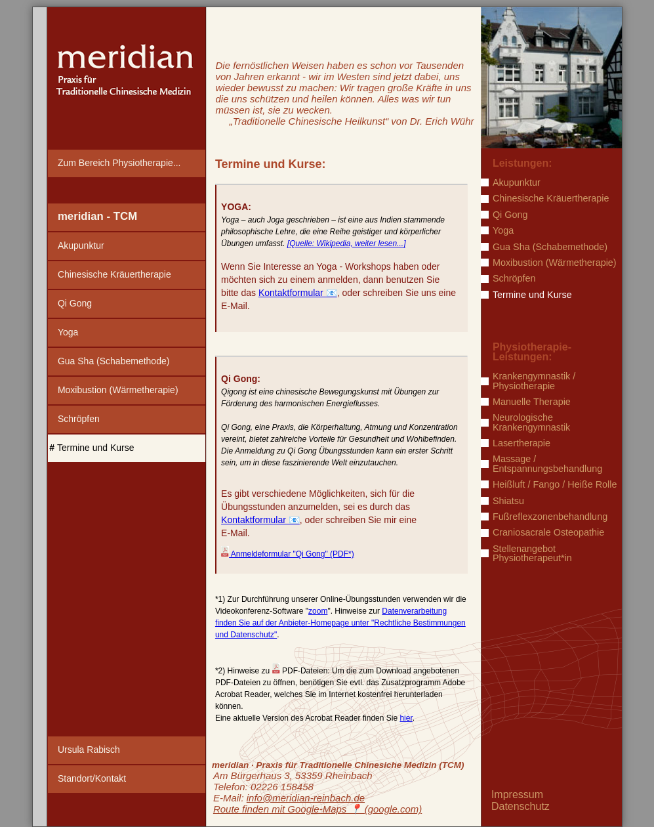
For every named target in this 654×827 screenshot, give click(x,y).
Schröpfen (79, 419)
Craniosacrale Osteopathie (548, 532)
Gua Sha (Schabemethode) (113, 361)
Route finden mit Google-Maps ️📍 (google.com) (317, 809)
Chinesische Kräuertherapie (114, 274)
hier (405, 718)
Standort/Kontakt (92, 778)
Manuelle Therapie (532, 401)
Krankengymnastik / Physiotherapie (534, 381)
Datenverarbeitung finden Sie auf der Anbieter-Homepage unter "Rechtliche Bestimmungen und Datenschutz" (340, 622)
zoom (317, 611)
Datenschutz (520, 806)
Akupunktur (81, 245)
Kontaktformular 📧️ (297, 292)
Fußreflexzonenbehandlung (550, 516)
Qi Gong (75, 303)
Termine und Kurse (95, 447)
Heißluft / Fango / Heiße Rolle (555, 484)
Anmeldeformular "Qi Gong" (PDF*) (287, 554)
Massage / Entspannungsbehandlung (547, 463)
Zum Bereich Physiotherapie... (119, 163)
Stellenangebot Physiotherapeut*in (532, 553)
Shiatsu (508, 500)
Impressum (517, 794)
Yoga (68, 332)
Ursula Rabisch (89, 749)
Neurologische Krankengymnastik (531, 422)
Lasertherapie (521, 443)
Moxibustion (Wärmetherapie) (118, 390)
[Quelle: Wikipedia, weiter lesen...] (346, 243)
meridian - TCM (97, 216)
